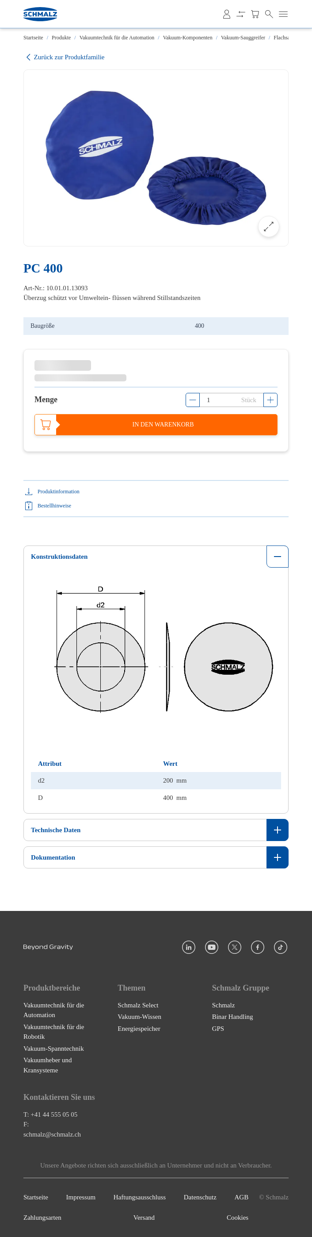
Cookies (237, 1218)
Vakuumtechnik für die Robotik (53, 1032)
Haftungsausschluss (140, 1197)
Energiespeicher (139, 1028)
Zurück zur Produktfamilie (63, 57)
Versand (144, 1218)
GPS (218, 1028)
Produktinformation (59, 491)
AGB (242, 1197)
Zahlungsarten (42, 1218)
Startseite (33, 38)
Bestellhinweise (54, 506)
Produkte (61, 38)
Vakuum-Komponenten (188, 38)
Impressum (80, 1197)
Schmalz (223, 1005)
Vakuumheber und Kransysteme (47, 1065)
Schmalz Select (138, 1005)
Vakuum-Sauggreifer (243, 38)
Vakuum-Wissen (139, 1016)
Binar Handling (232, 1016)
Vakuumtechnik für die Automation (117, 38)
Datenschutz (200, 1197)
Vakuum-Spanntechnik (53, 1048)
